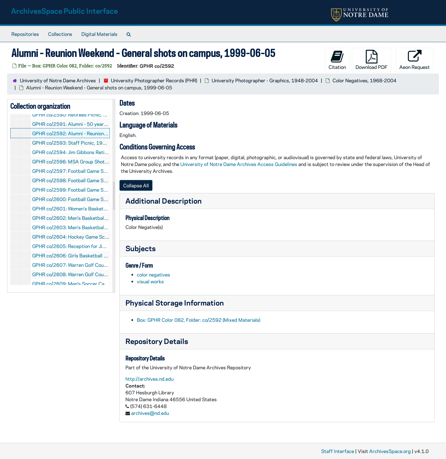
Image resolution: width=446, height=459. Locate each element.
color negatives (153, 274)
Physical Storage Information (174, 302)
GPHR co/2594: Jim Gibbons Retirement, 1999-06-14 (91, 152)
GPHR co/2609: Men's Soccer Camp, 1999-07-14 (87, 283)
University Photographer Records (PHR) (154, 80)
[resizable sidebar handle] (114, 195)
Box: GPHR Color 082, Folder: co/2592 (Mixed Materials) (198, 320)
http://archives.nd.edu (149, 379)
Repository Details (156, 341)
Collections (60, 34)
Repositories (25, 34)
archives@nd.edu (150, 413)
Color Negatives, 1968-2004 (365, 80)
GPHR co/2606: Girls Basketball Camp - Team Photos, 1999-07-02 (105, 255)
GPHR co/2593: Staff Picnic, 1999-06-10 (78, 143)
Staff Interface (337, 451)
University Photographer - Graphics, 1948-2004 (265, 80)
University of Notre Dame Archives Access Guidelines (239, 164)
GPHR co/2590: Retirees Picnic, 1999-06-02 (81, 114)
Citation (337, 60)
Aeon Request (414, 60)
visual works (150, 281)
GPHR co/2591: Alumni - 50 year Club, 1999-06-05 (89, 124)
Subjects (140, 248)
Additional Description (163, 200)
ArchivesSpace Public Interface (64, 10)
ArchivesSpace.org (390, 451)
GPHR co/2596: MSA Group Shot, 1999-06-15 (83, 161)
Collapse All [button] (136, 185)
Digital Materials (99, 34)
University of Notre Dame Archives (58, 80)
